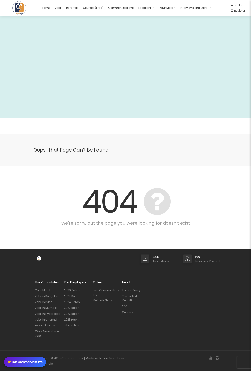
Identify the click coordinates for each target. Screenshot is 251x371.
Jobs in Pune (43, 302)
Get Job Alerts (102, 300)
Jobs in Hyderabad (47, 314)
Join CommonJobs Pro (106, 292)
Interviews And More (193, 8)
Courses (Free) (93, 8)
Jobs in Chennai (46, 320)
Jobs (58, 8)
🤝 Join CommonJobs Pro (25, 362)
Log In (236, 5)
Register (238, 11)
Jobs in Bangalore (47, 296)
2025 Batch (71, 296)
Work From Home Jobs (47, 333)
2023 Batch (71, 308)
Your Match (167, 8)
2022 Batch (71, 314)
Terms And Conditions (129, 298)
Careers (127, 312)
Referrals (72, 8)
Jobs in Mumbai (46, 308)
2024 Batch (72, 302)
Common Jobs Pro (121, 8)
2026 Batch (72, 290)
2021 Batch (71, 320)
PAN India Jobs (45, 325)
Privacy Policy (131, 290)
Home (46, 8)
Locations (145, 8)
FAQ (124, 306)
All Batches (71, 325)
